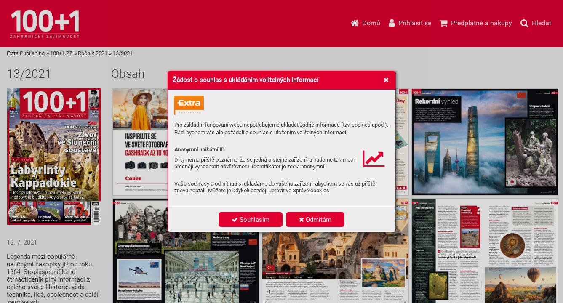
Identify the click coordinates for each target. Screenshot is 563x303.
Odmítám (315, 219)
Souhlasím (250, 219)
